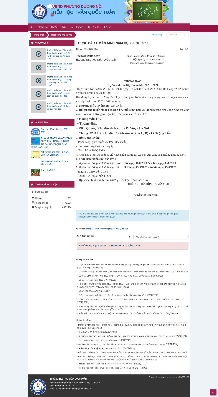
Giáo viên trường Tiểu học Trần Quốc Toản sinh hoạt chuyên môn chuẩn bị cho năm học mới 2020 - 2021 (127, 272)
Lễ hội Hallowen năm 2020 (91, 280)
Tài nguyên (67, 27)
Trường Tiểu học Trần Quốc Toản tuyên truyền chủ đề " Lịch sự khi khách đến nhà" (59, 67)
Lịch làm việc (94, 27)
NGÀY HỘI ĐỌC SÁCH (89, 291)
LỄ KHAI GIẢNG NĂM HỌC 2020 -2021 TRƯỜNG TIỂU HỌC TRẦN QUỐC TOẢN (114, 276)
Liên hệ (107, 27)
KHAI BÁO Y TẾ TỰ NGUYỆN (91, 332)
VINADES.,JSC (183, 377)
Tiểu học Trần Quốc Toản (83, 12)
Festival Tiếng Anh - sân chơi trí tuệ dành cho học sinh (103, 364)
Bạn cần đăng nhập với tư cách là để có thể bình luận (109, 245)
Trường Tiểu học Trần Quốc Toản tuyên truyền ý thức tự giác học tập (59, 106)
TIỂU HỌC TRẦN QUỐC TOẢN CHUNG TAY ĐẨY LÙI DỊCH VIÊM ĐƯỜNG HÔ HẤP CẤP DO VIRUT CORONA (126, 352)
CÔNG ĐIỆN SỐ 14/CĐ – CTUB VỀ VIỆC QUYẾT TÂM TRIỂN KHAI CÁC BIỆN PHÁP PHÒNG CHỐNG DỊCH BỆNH (129, 299)
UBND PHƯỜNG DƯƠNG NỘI (77, 6)
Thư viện (80, 27)
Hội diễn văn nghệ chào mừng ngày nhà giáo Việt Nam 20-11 (106, 368)
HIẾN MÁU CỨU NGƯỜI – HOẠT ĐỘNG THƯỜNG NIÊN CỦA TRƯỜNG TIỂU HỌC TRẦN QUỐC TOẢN (124, 313)
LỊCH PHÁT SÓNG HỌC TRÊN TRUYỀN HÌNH (98, 340)
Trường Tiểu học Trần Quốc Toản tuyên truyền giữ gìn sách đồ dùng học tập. (59, 93)
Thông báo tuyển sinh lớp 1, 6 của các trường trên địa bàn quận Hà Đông (112, 295)
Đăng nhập (157, 34)
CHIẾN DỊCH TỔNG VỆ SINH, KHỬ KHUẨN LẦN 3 (100, 348)
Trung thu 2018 (48, 170)
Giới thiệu (42, 27)
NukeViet (162, 377)
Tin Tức (54, 27)
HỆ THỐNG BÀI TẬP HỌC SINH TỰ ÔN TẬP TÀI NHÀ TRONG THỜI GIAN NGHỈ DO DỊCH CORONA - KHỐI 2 (126, 336)
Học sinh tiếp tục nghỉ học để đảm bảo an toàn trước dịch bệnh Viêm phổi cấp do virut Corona (121, 344)
